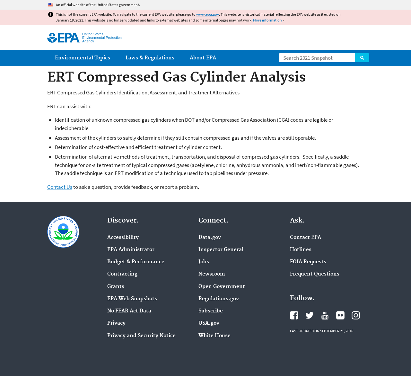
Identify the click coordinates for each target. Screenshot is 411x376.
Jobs (203, 262)
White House (214, 336)
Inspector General (220, 250)
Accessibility (123, 237)
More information (267, 20)
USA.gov (208, 323)
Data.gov (209, 237)
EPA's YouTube (325, 315)
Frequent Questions (314, 274)
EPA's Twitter (309, 315)
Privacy (116, 323)
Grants (115, 287)
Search (362, 57)
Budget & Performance (135, 262)
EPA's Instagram (356, 315)
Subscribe (210, 311)
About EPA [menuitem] (203, 58)
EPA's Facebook (294, 315)
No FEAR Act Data (129, 311)
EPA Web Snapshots (132, 299)
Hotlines (300, 250)
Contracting (122, 274)
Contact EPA (305, 237)
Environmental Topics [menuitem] (82, 58)
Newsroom (211, 274)
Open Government (221, 287)
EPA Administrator (130, 250)
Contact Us (59, 186)
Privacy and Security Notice (141, 336)
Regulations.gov (218, 299)
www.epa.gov (207, 14)
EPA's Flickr (340, 315)
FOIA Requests (308, 262)
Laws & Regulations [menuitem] (150, 58)
